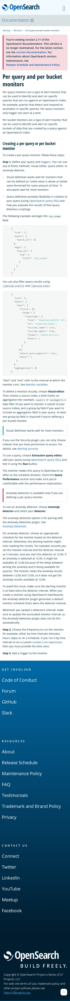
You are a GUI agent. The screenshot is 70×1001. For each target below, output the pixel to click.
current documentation (31, 52)
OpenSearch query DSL (43, 201)
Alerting (6, 30)
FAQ (6, 785)
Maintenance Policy (22, 774)
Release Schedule (20, 763)
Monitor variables (37, 385)
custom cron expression (47, 642)
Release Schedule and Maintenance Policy (33, 65)
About (8, 752)
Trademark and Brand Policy (31, 807)
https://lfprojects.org (17, 993)
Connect (10, 856)
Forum (9, 691)
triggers (46, 162)
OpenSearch (21, 8)
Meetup (10, 900)
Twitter (9, 867)
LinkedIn (11, 878)
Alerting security (27, 449)
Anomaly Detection (14, 527)
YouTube (11, 889)
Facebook (12, 911)
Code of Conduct (19, 680)
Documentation (18, 20)
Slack (7, 713)
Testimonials (15, 796)
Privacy (9, 817)
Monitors (17, 30)
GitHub (9, 702)
